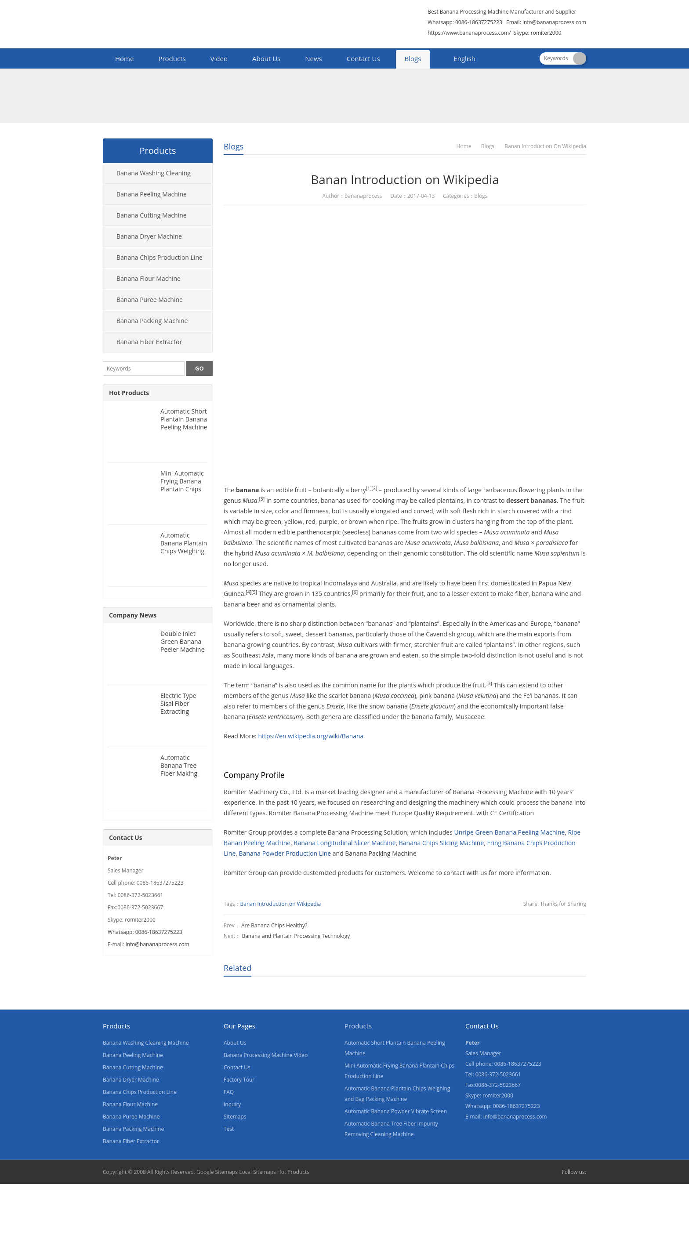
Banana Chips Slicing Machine (441, 843)
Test (229, 1129)
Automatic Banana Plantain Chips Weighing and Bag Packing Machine (183, 551)
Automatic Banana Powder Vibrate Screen (395, 1111)
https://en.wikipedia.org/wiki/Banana (310, 736)
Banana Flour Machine (148, 278)
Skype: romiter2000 (538, 32)
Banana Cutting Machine (151, 215)
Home (124, 58)
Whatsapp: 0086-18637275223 (145, 932)
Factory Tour (239, 1079)
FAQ (229, 1092)
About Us (266, 58)
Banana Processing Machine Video (266, 1055)
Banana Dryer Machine (149, 236)
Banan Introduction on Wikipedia (280, 904)
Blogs (413, 58)
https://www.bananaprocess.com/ (470, 32)
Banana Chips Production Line (159, 257)
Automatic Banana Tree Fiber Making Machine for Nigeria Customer (178, 777)
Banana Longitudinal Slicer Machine (344, 843)
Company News (132, 615)
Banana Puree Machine (149, 299)
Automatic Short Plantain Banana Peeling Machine (183, 419)
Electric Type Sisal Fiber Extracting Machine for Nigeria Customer (178, 715)
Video (219, 58)
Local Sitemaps (257, 1172)
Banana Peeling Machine (151, 194)
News (313, 58)
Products (171, 58)
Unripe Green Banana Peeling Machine (509, 832)
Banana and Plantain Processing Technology (296, 936)
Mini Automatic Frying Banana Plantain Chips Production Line (183, 485)
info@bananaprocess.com (554, 22)
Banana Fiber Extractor (149, 342)
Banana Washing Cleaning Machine (147, 176)
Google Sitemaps (217, 1172)
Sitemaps (235, 1116)
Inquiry (232, 1104)
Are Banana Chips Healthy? (274, 925)
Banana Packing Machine (152, 320)
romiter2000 (140, 919)
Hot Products (129, 393)
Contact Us (363, 58)
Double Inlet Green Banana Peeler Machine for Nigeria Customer (182, 649)
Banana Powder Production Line (285, 853)
